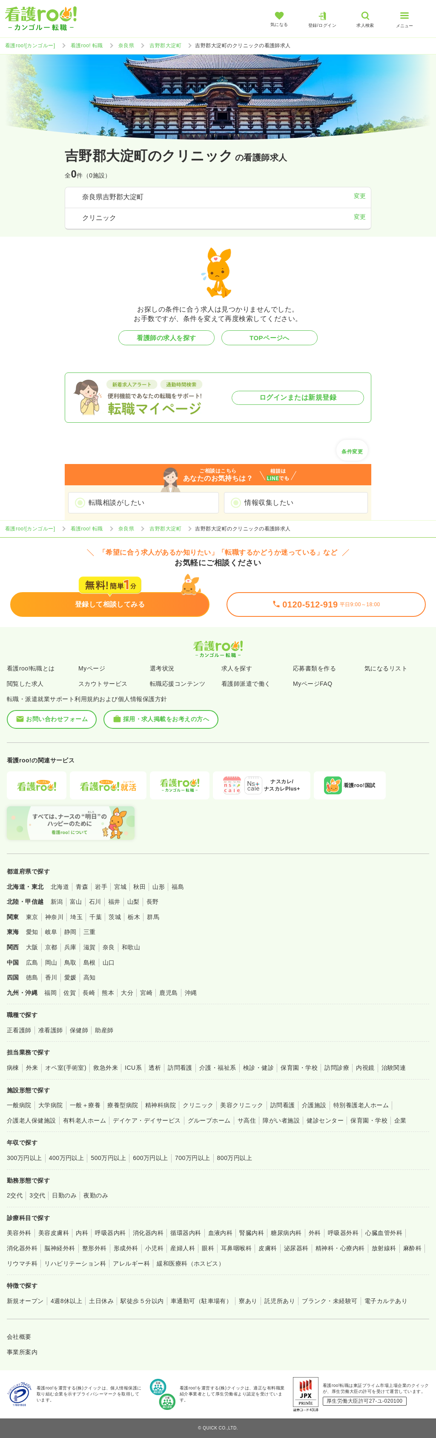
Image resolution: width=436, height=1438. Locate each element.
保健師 (79, 1030)
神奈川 (54, 917)
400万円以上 (66, 1157)
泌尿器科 (296, 1248)
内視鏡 (365, 1067)
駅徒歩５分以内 (142, 1301)
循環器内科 (185, 1232)
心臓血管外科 (383, 1232)
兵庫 (70, 947)
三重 (89, 931)
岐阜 (51, 931)
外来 (32, 1067)
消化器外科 (22, 1248)
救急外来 (105, 1067)
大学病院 (50, 1105)
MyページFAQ (313, 683)
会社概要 (19, 1336)
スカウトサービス (103, 683)
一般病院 (19, 1105)
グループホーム (209, 1120)
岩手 (101, 886)
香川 (51, 977)
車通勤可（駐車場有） (201, 1301)
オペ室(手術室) (65, 1067)
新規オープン (25, 1301)
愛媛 (70, 977)
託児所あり (279, 1301)
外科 (315, 1232)
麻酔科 (412, 1248)
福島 (178, 886)
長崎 (89, 992)
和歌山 (131, 947)
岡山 (51, 962)
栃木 (134, 917)
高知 (89, 977)
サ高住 (247, 1120)
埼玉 (76, 917)
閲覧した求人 (25, 683)
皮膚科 (267, 1248)
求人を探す (236, 668)
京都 (51, 947)
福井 (114, 901)
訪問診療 (336, 1067)
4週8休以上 (66, 1301)
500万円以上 (108, 1157)
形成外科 (126, 1248)
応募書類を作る (314, 668)
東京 (32, 917)
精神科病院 (160, 1105)
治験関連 (394, 1067)
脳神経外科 (59, 1248)
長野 (152, 901)
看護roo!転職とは (31, 668)
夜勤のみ (95, 1195)
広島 (32, 962)
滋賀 (89, 947)
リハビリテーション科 (75, 1263)
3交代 (37, 1195)
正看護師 (19, 1030)
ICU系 (133, 1067)
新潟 (57, 901)
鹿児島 (168, 992)
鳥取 (70, 962)
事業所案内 (22, 1352)
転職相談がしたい (117, 502)
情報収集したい (268, 502)
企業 (400, 1120)
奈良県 (126, 46)
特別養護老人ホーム (361, 1105)
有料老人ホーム (84, 1120)
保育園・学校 (299, 1067)
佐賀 (69, 992)
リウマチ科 (22, 1263)
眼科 (208, 1248)
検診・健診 (258, 1067)
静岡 (70, 931)
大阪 (32, 947)
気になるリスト (385, 668)
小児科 (154, 1248)
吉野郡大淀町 (165, 46)
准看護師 (50, 1030)
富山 (76, 901)
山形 (158, 886)
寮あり (248, 1301)
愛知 (32, 931)
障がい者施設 (281, 1120)
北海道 (60, 886)
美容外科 (19, 1232)
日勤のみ (64, 1195)
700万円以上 (192, 1157)
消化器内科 (148, 1232)
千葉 (95, 917)
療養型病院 (122, 1105)
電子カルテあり (385, 1301)
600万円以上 (150, 1157)
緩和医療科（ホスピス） (190, 1263)
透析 (155, 1067)
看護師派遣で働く (246, 683)
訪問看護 (180, 1067)
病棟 (13, 1067)
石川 (95, 901)
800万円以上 (234, 1157)
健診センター (325, 1120)
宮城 (120, 886)
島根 (89, 962)
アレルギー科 (131, 1263)
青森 (82, 886)
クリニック (198, 1105)
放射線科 (384, 1248)
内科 (82, 1232)
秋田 (139, 886)
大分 (127, 992)
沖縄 (191, 992)
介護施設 (314, 1105)
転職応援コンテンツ (177, 683)
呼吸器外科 (343, 1232)
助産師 (104, 1030)
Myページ (91, 668)
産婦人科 (182, 1248)
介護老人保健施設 (31, 1120)
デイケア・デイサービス (147, 1120)
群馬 (153, 917)
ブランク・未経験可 (329, 1301)
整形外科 (94, 1248)
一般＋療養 (85, 1105)
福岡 (50, 992)
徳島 (32, 977)
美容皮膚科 (53, 1232)
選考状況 (162, 668)
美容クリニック (241, 1105)
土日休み (101, 1301)
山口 (109, 962)
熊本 (108, 992)
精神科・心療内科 (340, 1248)
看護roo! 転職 (87, 46)
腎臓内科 (251, 1232)
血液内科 (220, 1232)
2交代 (15, 1195)
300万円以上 (24, 1157)
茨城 (115, 917)
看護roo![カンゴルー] (30, 46)
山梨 (133, 901)
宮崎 (146, 992)
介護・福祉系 (217, 1067)
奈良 (109, 947)
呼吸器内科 (110, 1232)
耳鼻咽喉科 (236, 1248)
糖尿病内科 (286, 1232)
